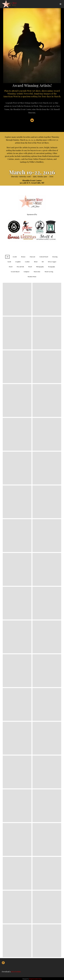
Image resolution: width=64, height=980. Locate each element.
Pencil (30, 266)
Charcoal (32, 256)
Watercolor (37, 271)
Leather (27, 261)
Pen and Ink (20, 266)
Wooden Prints (32, 276)
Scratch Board (15, 271)
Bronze (23, 256)
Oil (43, 261)
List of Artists (16, 972)
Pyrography (51, 266)
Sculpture (26, 271)
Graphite (18, 261)
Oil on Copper (52, 261)
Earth (9, 261)
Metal (35, 261)
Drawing (54, 256)
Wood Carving (49, 271)
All (7, 256)
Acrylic (15, 256)
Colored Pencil (43, 256)
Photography (40, 266)
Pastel (10, 266)
